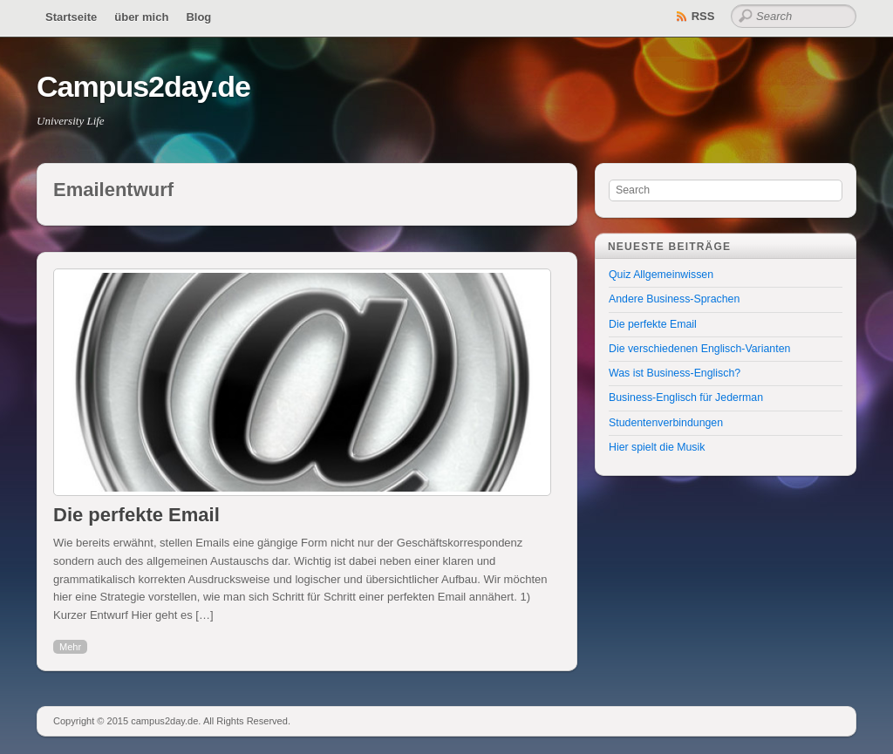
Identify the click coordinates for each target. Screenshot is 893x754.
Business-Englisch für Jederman (686, 397)
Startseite (71, 17)
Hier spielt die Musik (657, 447)
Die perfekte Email (136, 515)
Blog (198, 17)
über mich (141, 17)
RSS (703, 16)
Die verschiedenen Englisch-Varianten (699, 349)
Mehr (70, 647)
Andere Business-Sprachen (674, 299)
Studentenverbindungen (666, 423)
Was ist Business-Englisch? (674, 373)
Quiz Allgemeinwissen (661, 274)
